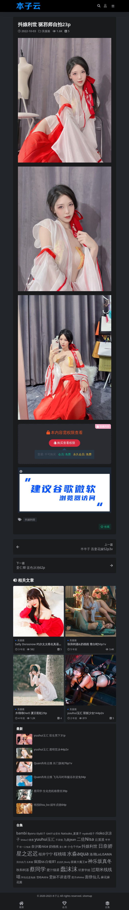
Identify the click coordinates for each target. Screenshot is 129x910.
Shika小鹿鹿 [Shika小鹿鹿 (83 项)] (27, 839)
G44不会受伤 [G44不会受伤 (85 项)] (53, 833)
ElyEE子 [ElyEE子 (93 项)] (40, 833)
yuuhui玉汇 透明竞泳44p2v (51, 749)
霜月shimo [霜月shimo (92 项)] (77, 877)
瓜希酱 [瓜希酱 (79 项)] (30, 861)
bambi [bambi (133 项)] (21, 833)
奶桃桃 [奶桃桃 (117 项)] (54, 846)
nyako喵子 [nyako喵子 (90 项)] (88, 833)
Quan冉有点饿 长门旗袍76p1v (53, 763)
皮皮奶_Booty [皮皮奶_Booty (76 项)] (63, 862)
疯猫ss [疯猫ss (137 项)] (39, 861)
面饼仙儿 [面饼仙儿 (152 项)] (92, 876)
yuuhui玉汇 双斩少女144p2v (85, 713)
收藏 (104, 526)
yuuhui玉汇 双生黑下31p (50, 735)
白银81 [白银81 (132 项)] (50, 861)
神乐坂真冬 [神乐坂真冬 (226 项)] (100, 861)
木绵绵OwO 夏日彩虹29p (31, 713)
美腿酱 (46, 31)
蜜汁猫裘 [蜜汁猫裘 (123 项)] (53, 870)
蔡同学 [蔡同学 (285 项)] (38, 869)
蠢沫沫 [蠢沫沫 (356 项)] (69, 869)
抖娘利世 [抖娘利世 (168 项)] (89, 846)
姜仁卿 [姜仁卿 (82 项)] (63, 846)
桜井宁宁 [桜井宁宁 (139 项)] (45, 854)
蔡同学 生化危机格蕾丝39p (50, 791)
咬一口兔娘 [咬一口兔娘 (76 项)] (25, 846)
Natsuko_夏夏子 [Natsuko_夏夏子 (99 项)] (71, 833)
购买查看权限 (64, 443)
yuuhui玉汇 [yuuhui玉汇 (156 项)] (44, 839)
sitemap (87, 896)
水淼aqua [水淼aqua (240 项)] (78, 853)
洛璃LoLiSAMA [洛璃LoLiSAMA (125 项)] (101, 854)
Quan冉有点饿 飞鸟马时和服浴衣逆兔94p (60, 777)
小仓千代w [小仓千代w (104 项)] (74, 846)
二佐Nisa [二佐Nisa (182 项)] (85, 839)
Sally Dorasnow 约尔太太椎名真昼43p (37, 645)
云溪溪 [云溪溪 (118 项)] (99, 839)
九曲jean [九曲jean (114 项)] (70, 839)
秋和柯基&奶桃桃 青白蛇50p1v (86, 644)
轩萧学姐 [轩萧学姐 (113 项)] (84, 870)
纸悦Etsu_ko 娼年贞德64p (50, 804)
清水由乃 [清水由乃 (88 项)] (21, 862)
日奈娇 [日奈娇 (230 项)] (105, 845)
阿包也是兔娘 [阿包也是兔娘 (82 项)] (28, 877)
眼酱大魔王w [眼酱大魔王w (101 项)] (79, 862)
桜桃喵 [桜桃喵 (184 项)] (60, 854)
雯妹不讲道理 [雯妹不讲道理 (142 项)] (60, 876)
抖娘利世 (30, 519)
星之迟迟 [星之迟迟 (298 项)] (27, 853)
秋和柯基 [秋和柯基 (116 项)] (22, 870)
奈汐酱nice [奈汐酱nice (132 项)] (39, 846)
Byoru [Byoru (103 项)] (32, 833)
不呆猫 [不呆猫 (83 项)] (59, 839)
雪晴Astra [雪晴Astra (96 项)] (42, 877)
